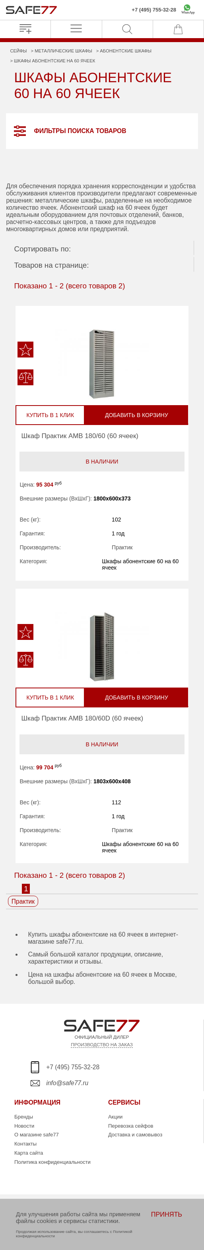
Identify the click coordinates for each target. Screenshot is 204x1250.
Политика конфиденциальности (52, 1162)
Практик (122, 547)
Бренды (23, 1117)
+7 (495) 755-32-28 (154, 10)
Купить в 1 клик (50, 415)
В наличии (102, 461)
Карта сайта (28, 1153)
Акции (115, 1117)
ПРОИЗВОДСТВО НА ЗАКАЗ (101, 1044)
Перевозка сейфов (130, 1126)
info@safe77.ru (67, 1083)
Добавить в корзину (136, 415)
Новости (24, 1126)
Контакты (25, 1144)
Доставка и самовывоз (135, 1135)
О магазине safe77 (36, 1135)
